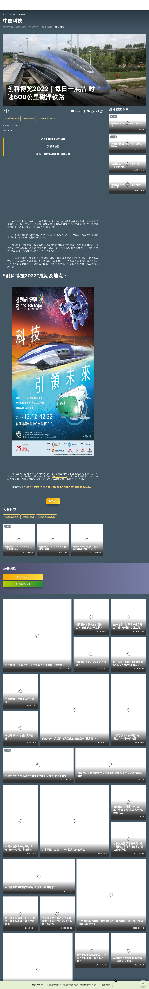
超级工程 (21, 26)
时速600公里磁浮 (47, 118)
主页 (4, 14)
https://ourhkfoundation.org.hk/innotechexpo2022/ (57, 486)
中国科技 (13, 14)
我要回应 (53, 501)
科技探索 (22, 14)
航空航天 (34, 26)
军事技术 (47, 26)
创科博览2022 (12, 118)
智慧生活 (8, 26)
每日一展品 (29, 118)
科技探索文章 (119, 110)
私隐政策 (85, 985)
